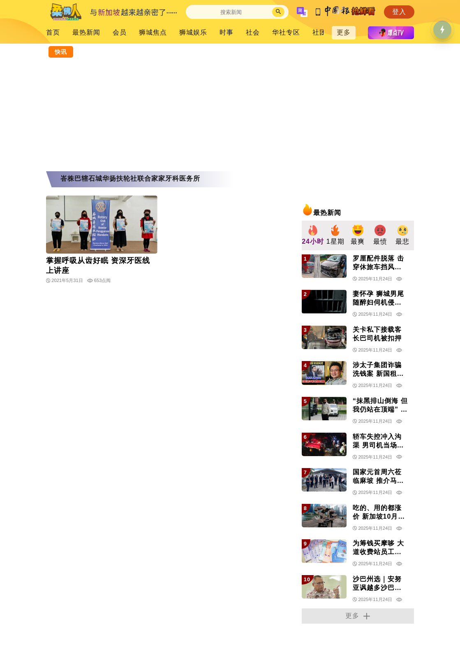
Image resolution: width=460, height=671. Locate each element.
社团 (319, 32)
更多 (344, 32)
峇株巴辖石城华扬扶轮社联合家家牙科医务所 (130, 178)
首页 (53, 32)
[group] (313, 235)
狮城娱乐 (193, 32)
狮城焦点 (153, 32)
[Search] (231, 12)
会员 (120, 32)
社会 (253, 32)
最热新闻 (86, 32)
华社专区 (286, 32)
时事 (226, 32)
